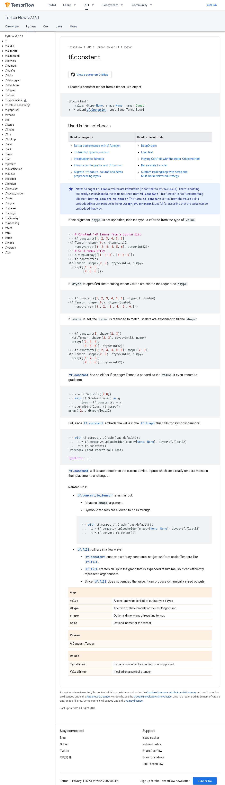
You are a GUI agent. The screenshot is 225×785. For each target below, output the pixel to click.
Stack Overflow (152, 750)
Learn (67, 5)
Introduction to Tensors (89, 158)
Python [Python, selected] (31, 26)
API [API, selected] (86, 5)
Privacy (77, 781)
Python (128, 47)
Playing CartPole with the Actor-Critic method (170, 158)
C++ (45, 26)
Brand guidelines (153, 757)
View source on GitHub (89, 75)
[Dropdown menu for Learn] (76, 5)
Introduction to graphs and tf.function (98, 165)
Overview (12, 26)
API (89, 47)
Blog (63, 737)
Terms (64, 781)
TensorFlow (75, 47)
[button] (26, 41)
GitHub (212, 5)
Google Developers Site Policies (153, 696)
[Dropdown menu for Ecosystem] (123, 5)
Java (59, 26)
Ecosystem (110, 5)
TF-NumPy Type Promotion (91, 152)
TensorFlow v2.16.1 (22, 17)
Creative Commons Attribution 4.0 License (171, 692)
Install (52, 5)
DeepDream (149, 145)
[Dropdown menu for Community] (152, 5)
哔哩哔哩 (65, 757)
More (73, 26)
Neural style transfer (154, 165)
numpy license (134, 700)
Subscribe (205, 781)
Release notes (152, 744)
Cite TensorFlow (153, 764)
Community (139, 5)
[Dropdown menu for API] (94, 5)
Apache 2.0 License (98, 696)
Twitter (64, 750)
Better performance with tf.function (97, 145)
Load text (147, 152)
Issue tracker (151, 737)
